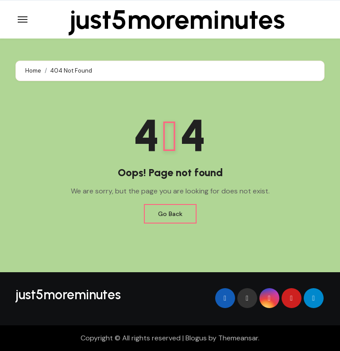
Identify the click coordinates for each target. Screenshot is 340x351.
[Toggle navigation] (22, 19)
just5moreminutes (177, 19)
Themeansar (238, 338)
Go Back (170, 214)
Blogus (196, 338)
